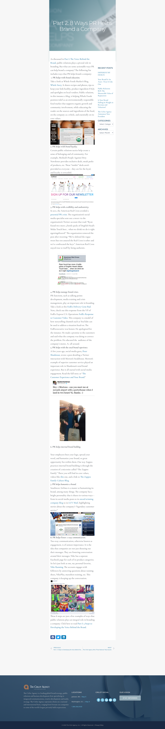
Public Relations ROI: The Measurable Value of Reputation (105, 92)
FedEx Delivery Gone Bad (79, 306)
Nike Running (56, 567)
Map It (84, 697)
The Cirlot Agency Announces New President (105, 114)
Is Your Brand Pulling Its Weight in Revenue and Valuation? (105, 103)
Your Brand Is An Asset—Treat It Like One (105, 81)
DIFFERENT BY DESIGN (104, 73)
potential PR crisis (58, 214)
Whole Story (56, 85)
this (62, 476)
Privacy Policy (99, 725)
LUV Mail (73, 502)
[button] (52, 637)
